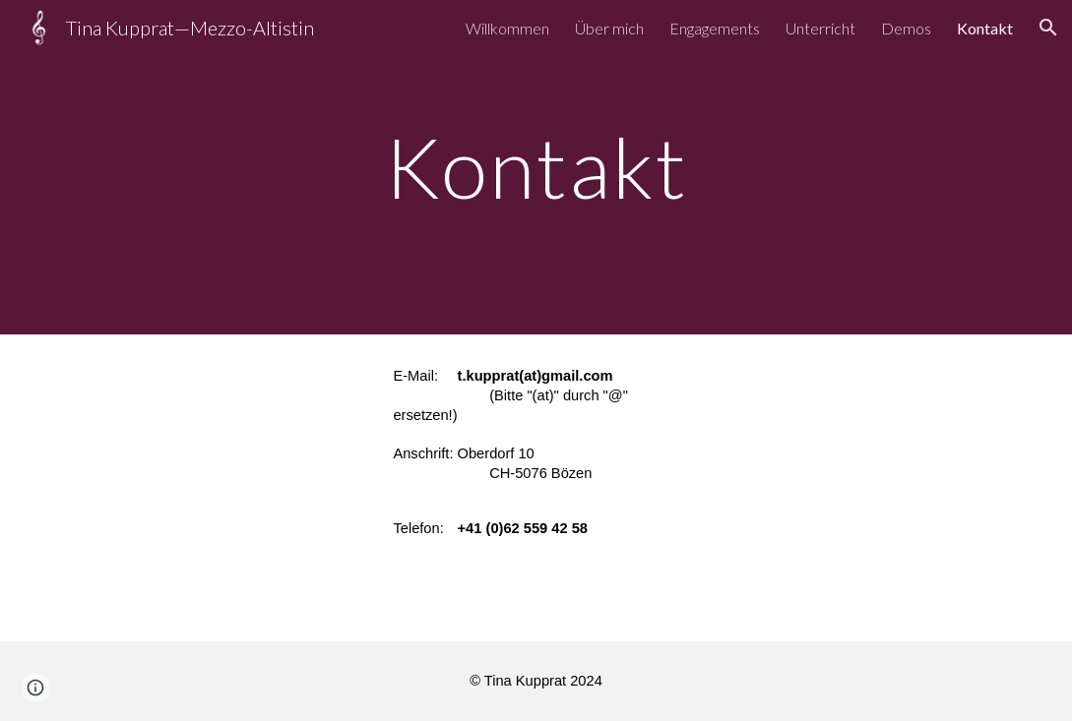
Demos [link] (906, 28)
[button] (1048, 27)
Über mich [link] (609, 28)
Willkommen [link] (507, 28)
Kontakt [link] (985, 28)
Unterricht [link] (820, 28)
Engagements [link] (714, 28)
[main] (536, 166)
